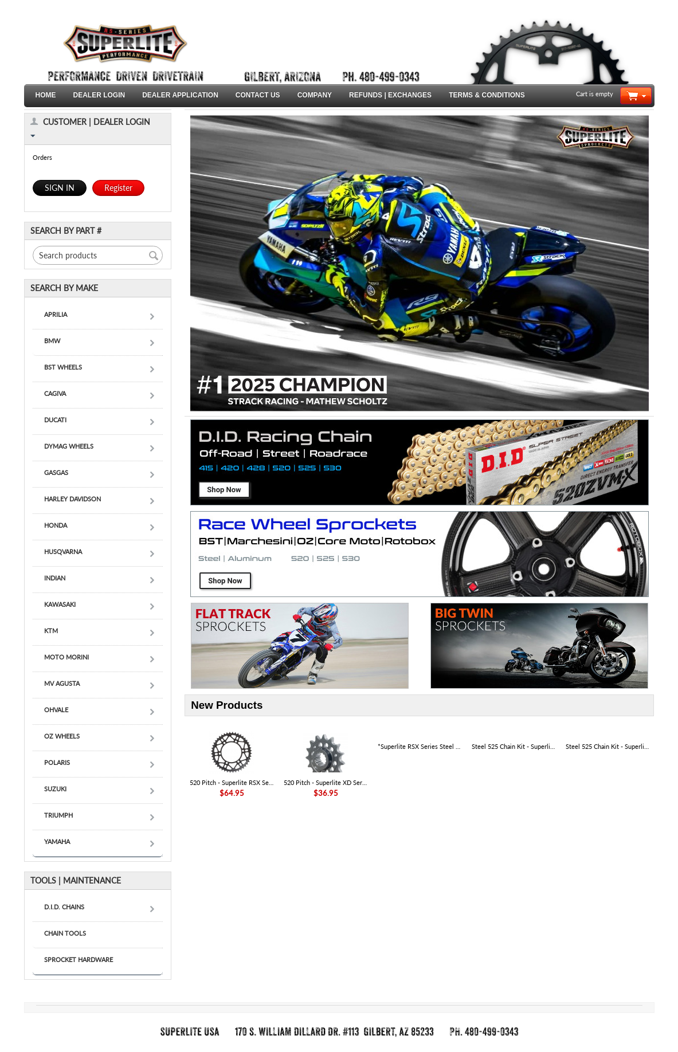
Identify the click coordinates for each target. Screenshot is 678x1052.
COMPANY (314, 95)
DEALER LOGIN (99, 95)
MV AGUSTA (62, 683)
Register (118, 188)
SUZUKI (55, 788)
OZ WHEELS (62, 736)
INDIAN (54, 578)
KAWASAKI (60, 604)
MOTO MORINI (66, 657)
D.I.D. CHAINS (64, 906)
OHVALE (56, 709)
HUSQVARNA (63, 551)
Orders (42, 157)
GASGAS (56, 472)
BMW (52, 340)
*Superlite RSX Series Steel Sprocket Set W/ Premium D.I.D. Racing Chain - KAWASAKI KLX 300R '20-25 (419, 746)
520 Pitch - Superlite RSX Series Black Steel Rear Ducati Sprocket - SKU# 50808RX (231, 782)
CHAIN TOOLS (65, 933)
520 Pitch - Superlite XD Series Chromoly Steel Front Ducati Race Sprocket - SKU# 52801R (325, 782)
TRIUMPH (58, 815)
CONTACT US (258, 95)
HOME (46, 95)
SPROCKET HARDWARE (78, 959)
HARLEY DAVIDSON (72, 499)
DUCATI (55, 419)
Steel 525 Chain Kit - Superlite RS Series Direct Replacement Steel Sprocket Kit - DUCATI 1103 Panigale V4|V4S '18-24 (607, 746)
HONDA (55, 525)
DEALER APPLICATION (180, 95)
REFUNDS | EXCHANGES (390, 95)
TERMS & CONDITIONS (487, 95)
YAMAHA (57, 841)
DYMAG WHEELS (68, 446)
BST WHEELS (63, 367)
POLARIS (57, 762)
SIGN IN (60, 188)
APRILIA (55, 314)
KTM (51, 630)
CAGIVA (55, 393)
